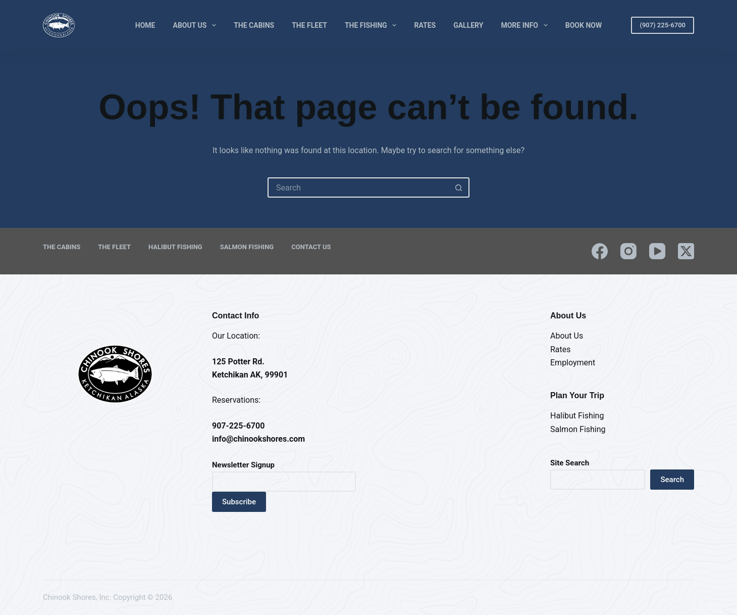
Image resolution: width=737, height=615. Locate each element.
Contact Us (311, 247)
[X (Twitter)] (686, 251)
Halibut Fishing (175, 247)
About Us (197, 25)
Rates (425, 25)
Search (672, 479)
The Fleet (309, 25)
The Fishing (373, 25)
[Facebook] (600, 251)
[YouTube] (657, 251)
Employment (572, 362)
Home (145, 25)
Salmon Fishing (247, 247)
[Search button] (458, 187)
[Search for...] (358, 187)
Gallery (468, 25)
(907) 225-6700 (663, 25)
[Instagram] (628, 251)
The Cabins (254, 25)
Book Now (583, 25)
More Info (526, 25)
